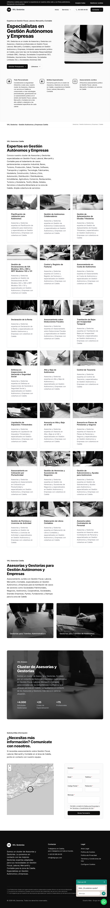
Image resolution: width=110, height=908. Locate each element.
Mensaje (71, 795)
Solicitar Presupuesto (17, 66)
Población (89, 786)
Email (70, 777)
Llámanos (35, 66)
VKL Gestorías (15, 10)
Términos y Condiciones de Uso (82, 808)
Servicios (66, 9)
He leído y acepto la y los (85, 807)
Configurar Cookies (88, 864)
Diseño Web (87, 901)
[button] (30, 789)
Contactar (96, 9)
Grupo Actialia (98, 901)
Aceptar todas (80, 3)
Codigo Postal (73, 786)
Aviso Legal (85, 849)
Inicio (57, 9)
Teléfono (88, 777)
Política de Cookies (88, 852)
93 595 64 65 (82, 9)
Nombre (71, 768)
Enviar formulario (84, 813)
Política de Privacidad (91, 806)
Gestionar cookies (96, 3)
